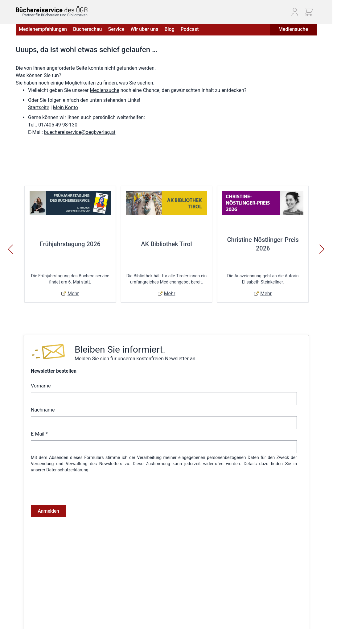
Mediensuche (293, 29)
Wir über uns (144, 29)
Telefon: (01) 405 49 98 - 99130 (275, 581)
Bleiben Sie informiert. (120, 349)
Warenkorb (143, 597)
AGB (20, 563)
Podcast (190, 29)
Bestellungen (145, 580)
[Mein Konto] (294, 12)
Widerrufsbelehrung (34, 589)
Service (116, 29)
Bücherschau (87, 29)
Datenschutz (28, 580)
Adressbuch (144, 589)
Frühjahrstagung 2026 (70, 244)
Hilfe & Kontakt (78, 580)
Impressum (26, 571)
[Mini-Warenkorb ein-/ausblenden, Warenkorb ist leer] (308, 12)
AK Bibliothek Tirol (166, 244)
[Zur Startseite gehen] (52, 9)
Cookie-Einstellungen (36, 615)
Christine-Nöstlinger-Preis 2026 (263, 244)
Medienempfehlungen (43, 29)
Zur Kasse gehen (149, 606)
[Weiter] (322, 249)
